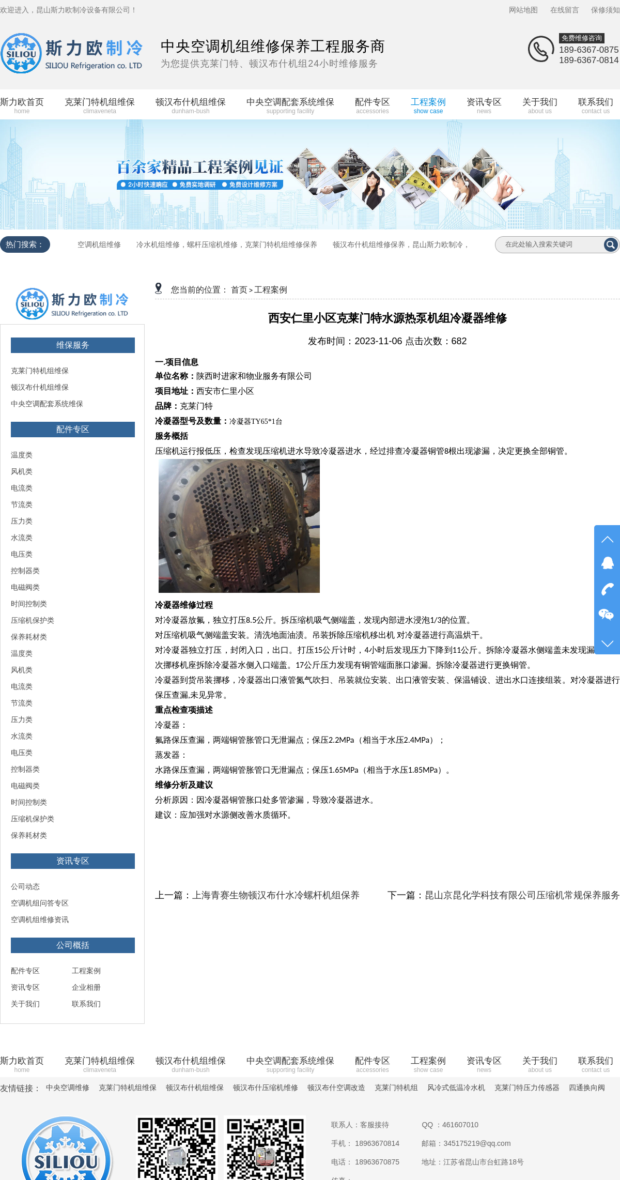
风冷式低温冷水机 (456, 1087)
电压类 (22, 554)
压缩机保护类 (32, 620)
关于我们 (25, 1004)
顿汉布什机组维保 (40, 387)
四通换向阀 (587, 1087)
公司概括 (72, 945)
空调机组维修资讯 (40, 919)
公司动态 (25, 886)
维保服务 (72, 345)
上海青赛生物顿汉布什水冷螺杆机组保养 (276, 895)
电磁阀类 (25, 587)
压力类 (22, 521)
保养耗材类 (29, 637)
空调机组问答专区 (40, 903)
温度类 (22, 455)
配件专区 (72, 429)
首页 (239, 289)
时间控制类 (29, 604)
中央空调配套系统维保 (47, 404)
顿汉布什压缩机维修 (265, 1087)
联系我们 (86, 1004)
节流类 (22, 504)
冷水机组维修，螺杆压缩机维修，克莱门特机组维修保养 (226, 244)
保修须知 (605, 10)
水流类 (22, 537)
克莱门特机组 (396, 1087)
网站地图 (523, 10)
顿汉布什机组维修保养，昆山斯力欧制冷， (401, 244)
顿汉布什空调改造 (336, 1087)
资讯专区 (72, 860)
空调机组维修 (99, 244)
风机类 (22, 471)
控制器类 (25, 570)
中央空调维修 (67, 1087)
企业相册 (86, 987)
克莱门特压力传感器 (527, 1087)
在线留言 (564, 10)
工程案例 (86, 971)
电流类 (22, 488)
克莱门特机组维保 (40, 370)
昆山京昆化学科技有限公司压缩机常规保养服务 (522, 895)
